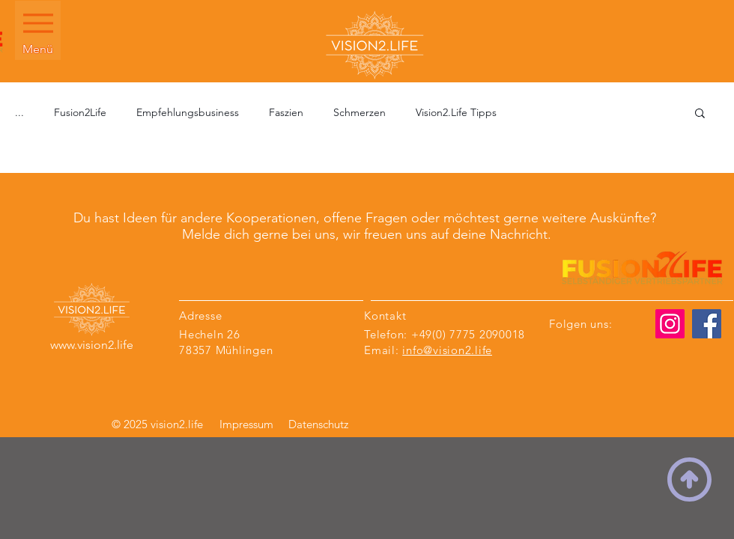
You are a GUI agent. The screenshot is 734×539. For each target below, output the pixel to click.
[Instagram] (670, 323)
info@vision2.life (447, 350)
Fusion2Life (80, 112)
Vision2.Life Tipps (456, 112)
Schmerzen (359, 112)
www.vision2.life (91, 345)
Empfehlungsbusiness (187, 112)
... (19, 112)
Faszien (286, 112)
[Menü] (38, 30)
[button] (700, 114)
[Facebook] (706, 323)
